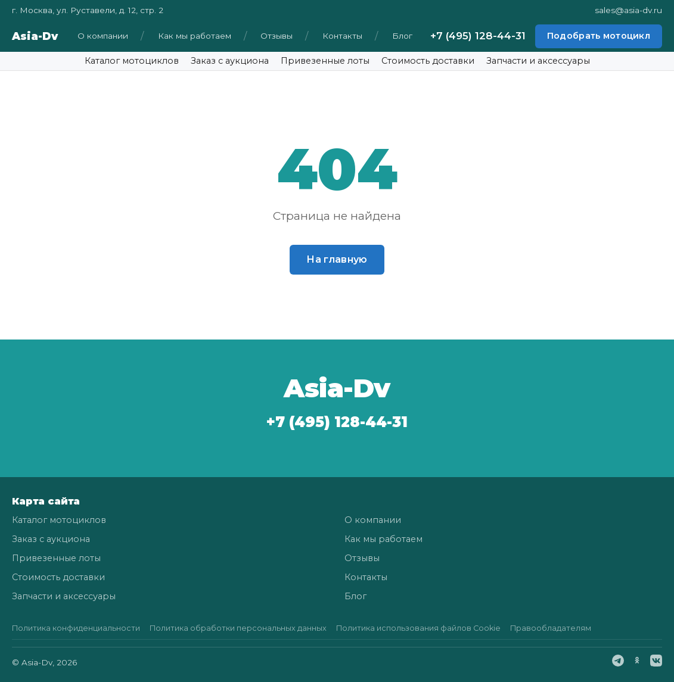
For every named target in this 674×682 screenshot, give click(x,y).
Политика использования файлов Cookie (418, 628)
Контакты (342, 36)
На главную (336, 259)
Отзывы (276, 36)
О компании (102, 36)
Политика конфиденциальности (76, 628)
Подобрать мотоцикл (598, 35)
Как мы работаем (194, 36)
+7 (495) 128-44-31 (478, 36)
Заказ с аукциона (230, 60)
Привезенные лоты (325, 60)
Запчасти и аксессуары (538, 60)
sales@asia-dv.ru (628, 10)
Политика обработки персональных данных (238, 628)
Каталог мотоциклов (132, 60)
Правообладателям (550, 628)
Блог (402, 36)
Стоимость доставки (427, 60)
